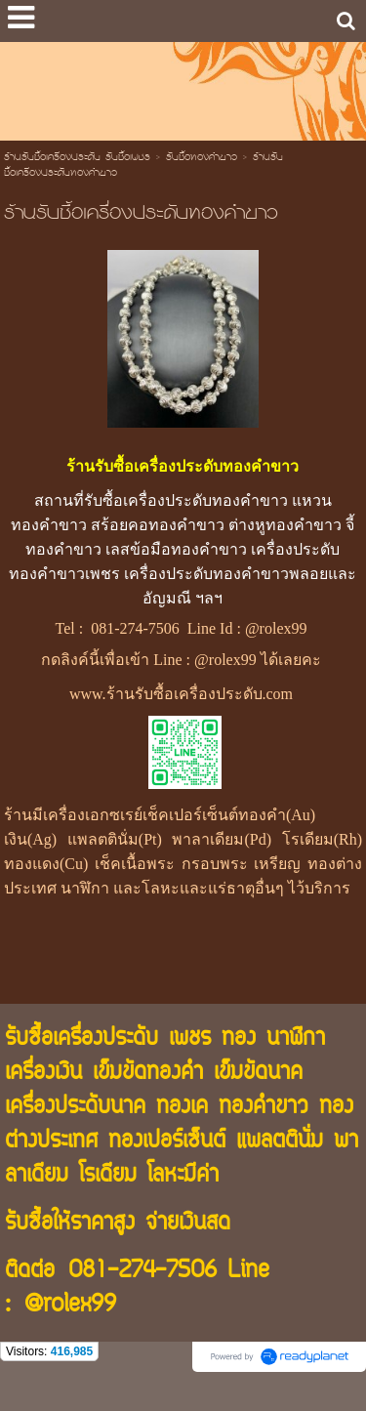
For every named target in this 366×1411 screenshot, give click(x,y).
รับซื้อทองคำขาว (201, 158)
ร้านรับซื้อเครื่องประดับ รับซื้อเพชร (77, 158)
